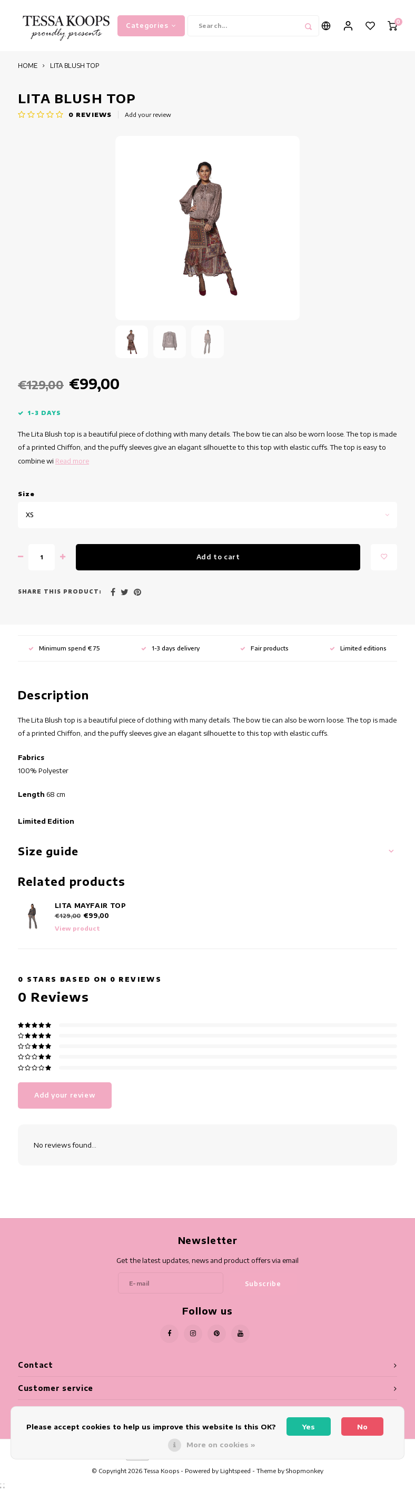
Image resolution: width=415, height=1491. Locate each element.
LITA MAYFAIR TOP (90, 906)
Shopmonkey (304, 1471)
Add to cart (218, 558)
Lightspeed (235, 1471)
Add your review (148, 115)
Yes (308, 1427)
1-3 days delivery (170, 649)
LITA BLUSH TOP (75, 67)
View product (77, 929)
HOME (27, 67)
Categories (151, 26)
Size (26, 494)
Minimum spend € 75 (64, 649)
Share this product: (60, 593)
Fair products (264, 649)
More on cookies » (220, 1444)
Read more (72, 462)
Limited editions (358, 649)
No (362, 1427)
